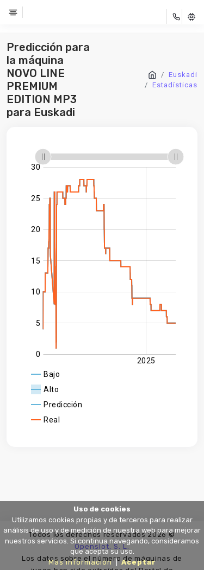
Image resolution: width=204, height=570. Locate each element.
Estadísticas (174, 85)
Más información (80, 562)
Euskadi (183, 75)
